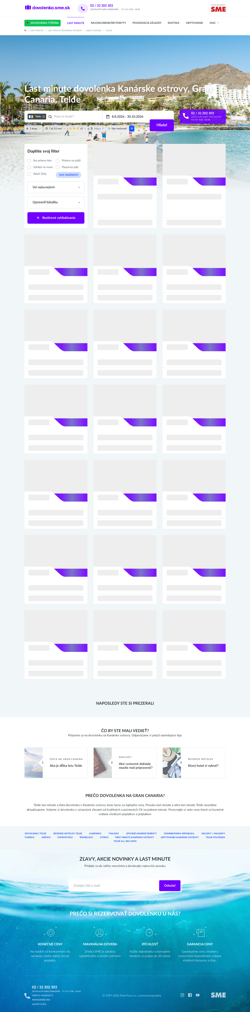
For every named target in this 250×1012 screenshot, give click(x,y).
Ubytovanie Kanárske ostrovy (155, 838)
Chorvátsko (47, 838)
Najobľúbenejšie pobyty (108, 23)
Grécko (29, 838)
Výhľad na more (43, 167)
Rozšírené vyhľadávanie (55, 217)
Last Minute (75, 23)
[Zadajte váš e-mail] (114, 883)
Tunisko (220, 835)
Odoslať (169, 882)
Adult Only (40, 173)
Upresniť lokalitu (44, 202)
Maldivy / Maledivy (198, 835)
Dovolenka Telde (34, 835)
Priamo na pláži (71, 160)
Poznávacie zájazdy (147, 23)
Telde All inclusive (214, 838)
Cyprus (85, 838)
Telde (109, 31)
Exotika (173, 23)
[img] (218, 10)
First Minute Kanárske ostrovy (113, 838)
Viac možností (67, 175)
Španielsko (68, 838)
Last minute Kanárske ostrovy (65, 31)
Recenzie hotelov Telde (64, 835)
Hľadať (161, 116)
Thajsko (107, 835)
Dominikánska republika (167, 835)
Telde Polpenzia (188, 838)
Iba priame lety (42, 160)
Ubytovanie (194, 23)
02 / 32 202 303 (106, 5)
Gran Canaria (94, 31)
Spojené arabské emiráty (132, 835)
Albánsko (90, 835)
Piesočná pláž (70, 167)
